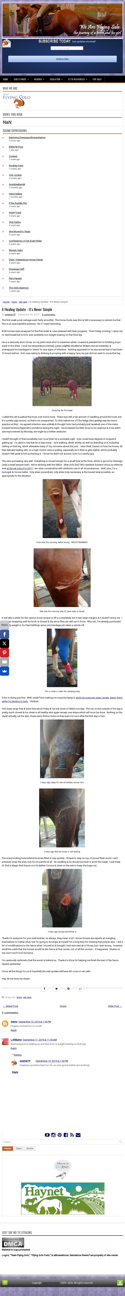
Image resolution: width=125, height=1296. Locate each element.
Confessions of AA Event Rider (25, 241)
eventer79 (10, 314)
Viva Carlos (15, 222)
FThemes (22, 1291)
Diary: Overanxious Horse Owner (26, 259)
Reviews (40, 78)
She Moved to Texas (19, 231)
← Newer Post (10, 1006)
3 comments (48, 314)
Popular (7, 1149)
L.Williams (16, 1039)
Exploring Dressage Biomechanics (27, 137)
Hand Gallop (15, 193)
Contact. (13, 156)
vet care (23, 301)
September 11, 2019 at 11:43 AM (40, 1039)
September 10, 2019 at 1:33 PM (34, 1021)
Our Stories (22, 78)
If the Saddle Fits (18, 203)
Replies (18, 1054)
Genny (14, 1021)
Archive (30, 1149)
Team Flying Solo (50, 1283)
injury (14, 301)
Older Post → (115, 1006)
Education (57, 78)
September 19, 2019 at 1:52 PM (52, 1061)
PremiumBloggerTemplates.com (74, 1291)
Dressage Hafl (16, 269)
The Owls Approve (18, 288)
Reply (14, 1030)
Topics (19, 1149)
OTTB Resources (79, 78)
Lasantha (52, 1291)
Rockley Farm (16, 165)
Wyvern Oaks (16, 250)
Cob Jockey (15, 175)
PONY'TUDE (15, 212)
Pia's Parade (15, 278)
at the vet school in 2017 (19, 468)
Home (5, 79)
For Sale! (97, 79)
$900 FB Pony (16, 147)
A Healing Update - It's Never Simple (27, 309)
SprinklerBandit (17, 184)
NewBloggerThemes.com (105, 1291)
